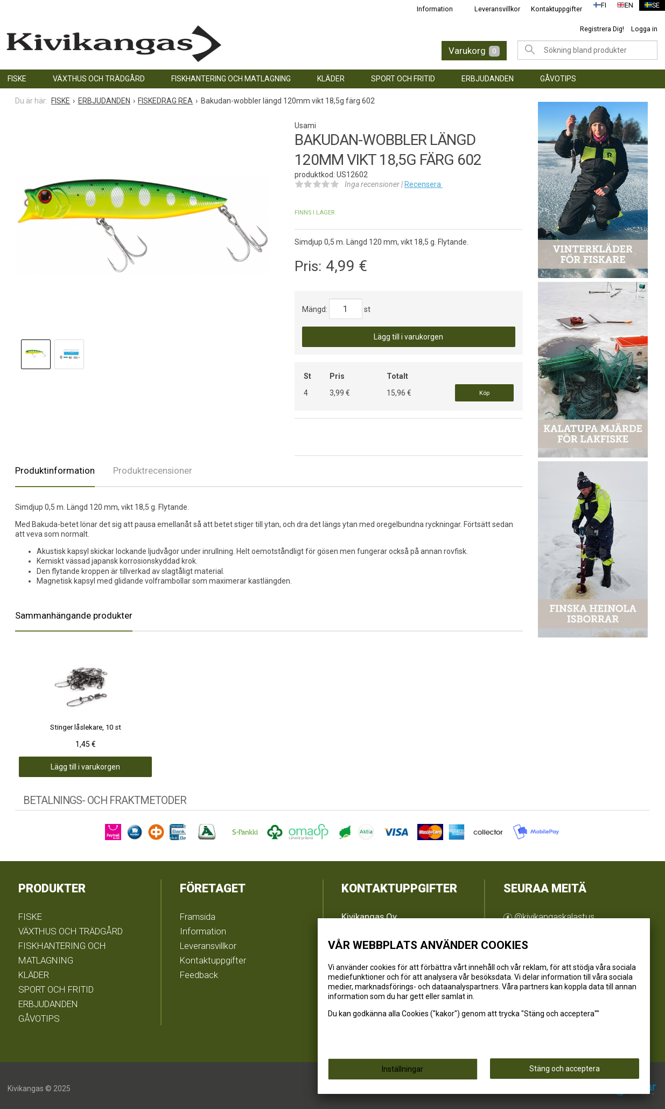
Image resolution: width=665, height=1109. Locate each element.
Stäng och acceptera (564, 1072)
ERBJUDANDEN (487, 78)
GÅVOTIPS (558, 78)
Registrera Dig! (602, 29)
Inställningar (402, 1072)
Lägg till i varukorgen (408, 336)
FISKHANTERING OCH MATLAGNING (231, 78)
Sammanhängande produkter (73, 609)
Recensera (423, 184)
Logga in (644, 29)
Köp (484, 389)
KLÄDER (331, 78)
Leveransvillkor (491, 9)
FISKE (17, 78)
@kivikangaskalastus (549, 911)
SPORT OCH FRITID (403, 78)
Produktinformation (55, 465)
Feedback (199, 969)
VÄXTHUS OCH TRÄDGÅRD (99, 78)
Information (428, 9)
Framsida (197, 911)
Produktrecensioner (152, 465)
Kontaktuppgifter (550, 9)
